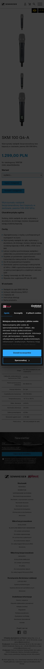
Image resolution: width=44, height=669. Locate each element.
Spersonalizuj (22, 360)
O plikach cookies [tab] (33, 313)
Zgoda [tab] (6, 313)
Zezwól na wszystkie (22, 353)
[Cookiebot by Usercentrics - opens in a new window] (31, 306)
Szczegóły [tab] (18, 313)
